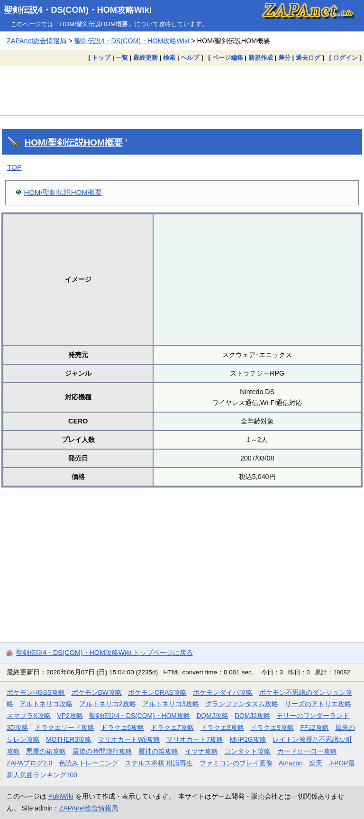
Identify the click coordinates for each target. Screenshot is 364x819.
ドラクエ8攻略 (222, 727)
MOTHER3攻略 (68, 739)
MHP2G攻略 (247, 739)
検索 (169, 57)
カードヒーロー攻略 (307, 751)
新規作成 (260, 57)
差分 (284, 57)
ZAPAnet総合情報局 (36, 41)
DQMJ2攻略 (252, 715)
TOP (14, 167)
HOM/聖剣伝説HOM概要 (74, 142)
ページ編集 (227, 57)
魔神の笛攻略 (158, 751)
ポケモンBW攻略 (97, 692)
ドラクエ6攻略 (123, 727)
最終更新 (145, 57)
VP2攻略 (70, 715)
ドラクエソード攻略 (64, 727)
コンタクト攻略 (247, 751)
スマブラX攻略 (29, 715)
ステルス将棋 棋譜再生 (159, 763)
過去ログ (308, 57)
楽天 (315, 763)
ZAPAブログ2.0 (29, 763)
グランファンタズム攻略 (241, 704)
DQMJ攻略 (212, 715)
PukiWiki (60, 796)
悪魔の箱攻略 (46, 751)
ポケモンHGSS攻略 (36, 692)
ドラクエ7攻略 (172, 727)
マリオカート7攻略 (194, 739)
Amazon (291, 763)
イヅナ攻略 (201, 751)
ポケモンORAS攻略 (157, 692)
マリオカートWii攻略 (129, 739)
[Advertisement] (182, 90)
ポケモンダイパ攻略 (223, 692)
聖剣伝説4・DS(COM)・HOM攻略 (139, 715)
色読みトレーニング (88, 763)
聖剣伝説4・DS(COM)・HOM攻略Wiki (78, 10)
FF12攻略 (314, 727)
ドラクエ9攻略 (272, 727)
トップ (101, 57)
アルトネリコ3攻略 (170, 704)
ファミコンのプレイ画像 (236, 763)
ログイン (345, 57)
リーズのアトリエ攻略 (318, 704)
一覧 (122, 57)
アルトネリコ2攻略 (107, 704)
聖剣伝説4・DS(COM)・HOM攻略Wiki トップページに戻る (104, 652)
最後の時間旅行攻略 (102, 751)
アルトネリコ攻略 (46, 704)
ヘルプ (190, 57)
